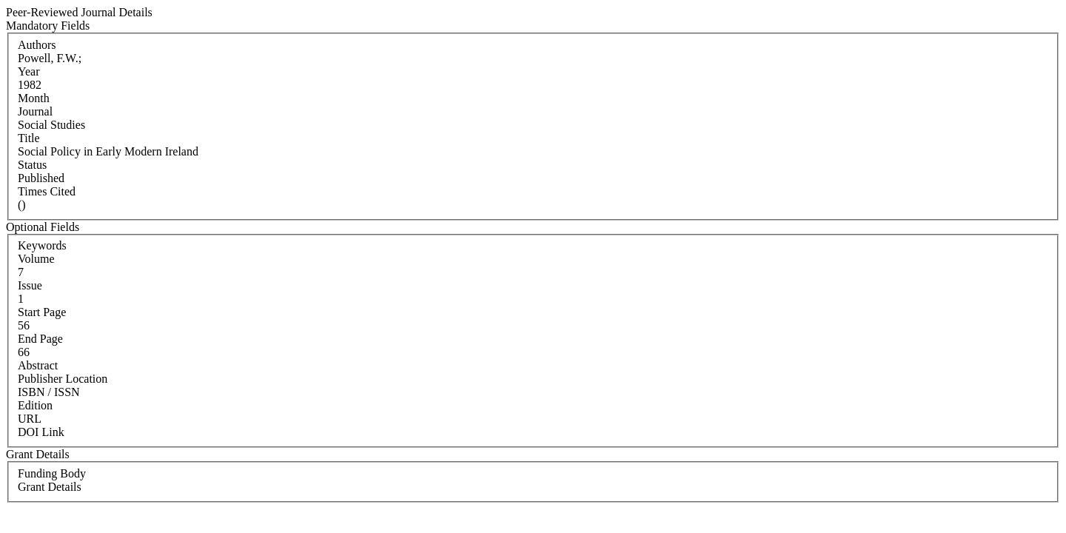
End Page (40, 338)
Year (28, 71)
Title (29, 138)
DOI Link (41, 432)
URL (29, 418)
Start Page (42, 312)
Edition (35, 405)
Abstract (38, 365)
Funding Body (52, 473)
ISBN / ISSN (49, 392)
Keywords (42, 245)
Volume (36, 258)
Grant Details (49, 486)
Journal (35, 111)
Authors (37, 44)
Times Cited (47, 191)
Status (32, 164)
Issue (30, 285)
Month (34, 98)
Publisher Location (62, 378)
